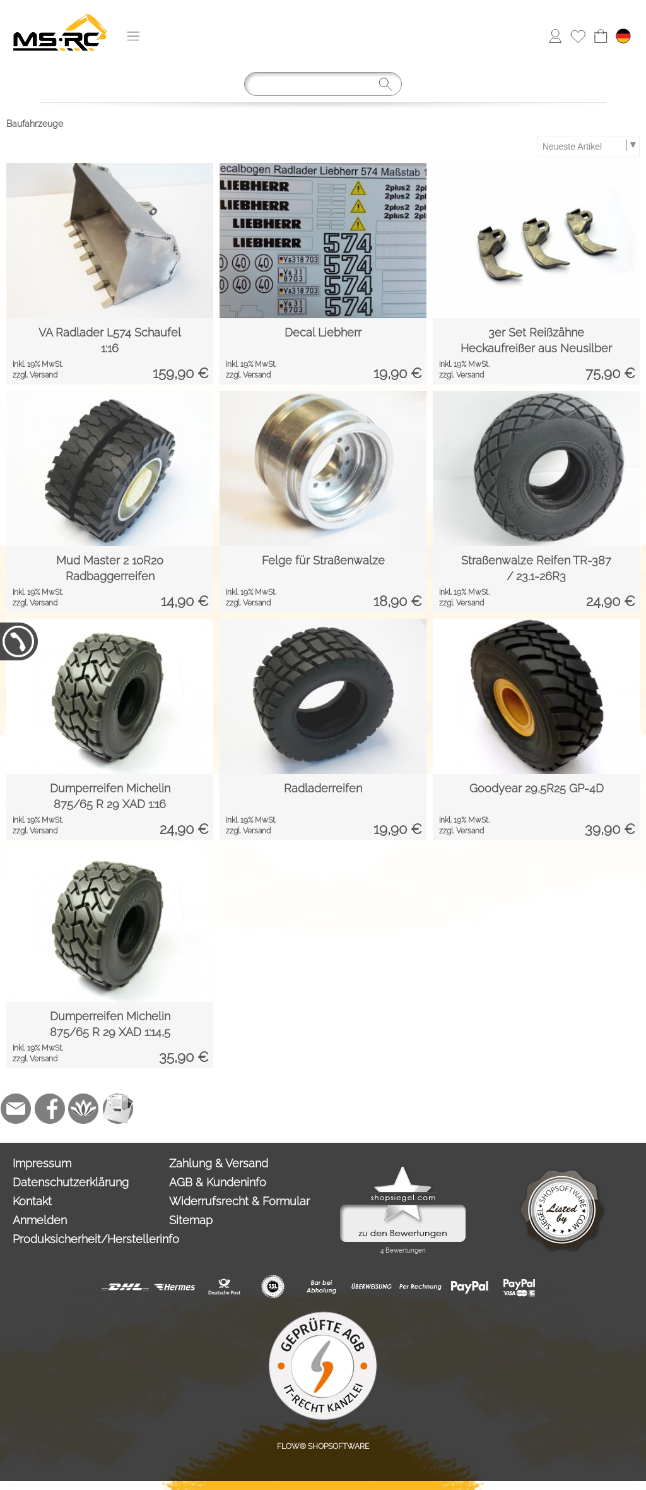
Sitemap (191, 1220)
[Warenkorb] (600, 36)
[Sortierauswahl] (587, 146)
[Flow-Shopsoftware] (84, 1108)
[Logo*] (60, 13)
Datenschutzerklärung (71, 1182)
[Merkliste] (578, 36)
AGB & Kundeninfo (217, 1182)
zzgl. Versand (35, 375)
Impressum (42, 1163)
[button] (133, 36)
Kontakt (32, 1201)
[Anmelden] (555, 36)
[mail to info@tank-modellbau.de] (16, 1108)
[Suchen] (323, 84)
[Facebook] (50, 1108)
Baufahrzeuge (34, 124)
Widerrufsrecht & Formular (239, 1201)
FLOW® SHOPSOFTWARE (323, 1446)
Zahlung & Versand (218, 1163)
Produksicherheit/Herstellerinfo (88, 1239)
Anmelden (40, 1220)
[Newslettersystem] (118, 1108)
